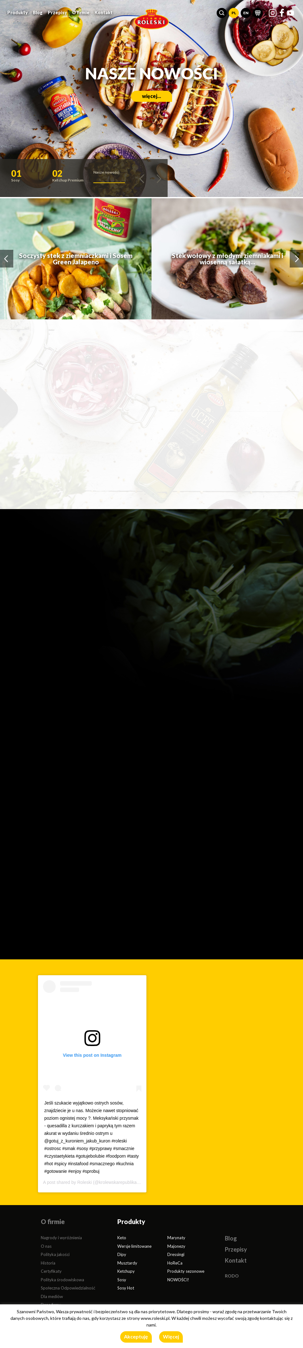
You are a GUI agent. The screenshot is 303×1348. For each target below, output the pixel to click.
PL (234, 12)
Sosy (121, 1279)
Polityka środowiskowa (62, 1279)
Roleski (84, 1182)
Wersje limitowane (134, 1246)
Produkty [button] (17, 12)
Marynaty (176, 1237)
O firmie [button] (81, 12)
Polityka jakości (55, 1254)
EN (246, 12)
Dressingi (175, 1254)
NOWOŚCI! (178, 1279)
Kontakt (104, 12)
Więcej (171, 1336)
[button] (222, 13)
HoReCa (174, 1262)
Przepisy (57, 12)
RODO (232, 1275)
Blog (38, 12)
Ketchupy (126, 1271)
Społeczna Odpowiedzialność (68, 1287)
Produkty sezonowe (185, 1271)
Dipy (121, 1254)
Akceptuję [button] (136, 1336)
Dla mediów (52, 1296)
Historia (48, 1262)
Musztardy (127, 1262)
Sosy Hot (125, 1287)
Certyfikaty (51, 1271)
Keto (121, 1237)
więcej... (151, 96)
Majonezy (176, 1246)
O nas (46, 1246)
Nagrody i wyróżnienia (61, 1237)
